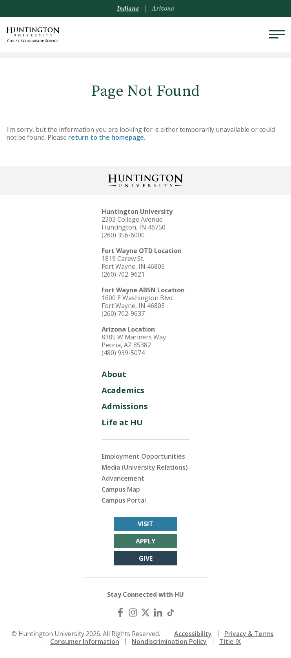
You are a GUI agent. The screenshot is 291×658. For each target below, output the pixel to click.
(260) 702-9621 (123, 274)
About (114, 374)
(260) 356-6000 (123, 235)
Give (146, 558)
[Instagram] (133, 612)
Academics (123, 390)
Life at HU (122, 422)
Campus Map (121, 489)
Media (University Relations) (145, 467)
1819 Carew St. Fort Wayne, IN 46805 (133, 262)
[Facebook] (120, 612)
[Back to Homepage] (145, 180)
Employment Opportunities (143, 456)
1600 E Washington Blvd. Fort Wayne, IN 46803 (138, 301)
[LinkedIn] (158, 612)
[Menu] (277, 34)
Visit (145, 523)
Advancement (123, 478)
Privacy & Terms (249, 633)
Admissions (125, 406)
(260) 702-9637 (123, 313)
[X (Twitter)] (145, 612)
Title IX (230, 641)
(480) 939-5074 (123, 352)
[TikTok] (170, 612)
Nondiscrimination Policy (169, 641)
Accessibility (193, 633)
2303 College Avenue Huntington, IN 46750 (134, 223)
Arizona (163, 9)
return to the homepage (106, 137)
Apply (145, 541)
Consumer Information (84, 641)
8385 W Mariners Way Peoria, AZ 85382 (134, 341)
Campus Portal (124, 500)
